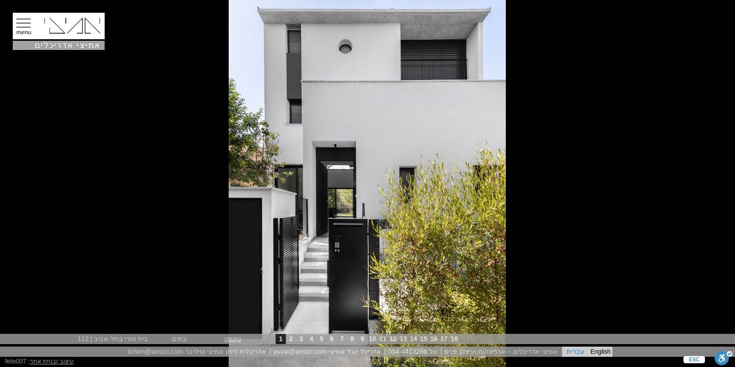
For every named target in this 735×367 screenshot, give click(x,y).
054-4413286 (407, 351)
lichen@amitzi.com (155, 351)
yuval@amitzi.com (300, 351)
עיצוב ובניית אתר (52, 361)
